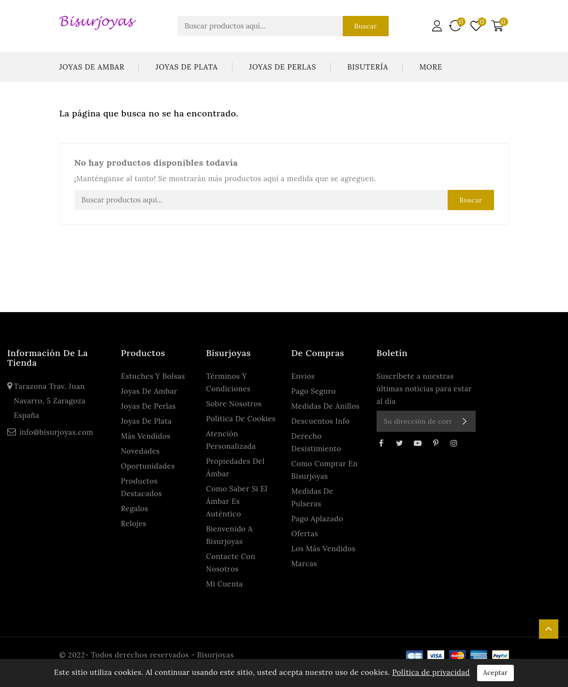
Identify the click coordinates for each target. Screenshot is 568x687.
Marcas (304, 563)
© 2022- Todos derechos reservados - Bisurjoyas (146, 654)
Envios (303, 376)
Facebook (381, 443)
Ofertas (305, 533)
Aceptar (495, 673)
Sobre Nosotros (234, 403)
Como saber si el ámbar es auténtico (236, 501)
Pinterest (435, 443)
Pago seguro (313, 391)
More (430, 67)
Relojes (133, 523)
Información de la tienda (47, 357)
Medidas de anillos (325, 406)
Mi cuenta (224, 583)
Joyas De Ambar (92, 67)
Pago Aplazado (317, 518)
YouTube (417, 443)
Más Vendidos (146, 436)
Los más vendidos (323, 548)
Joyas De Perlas (282, 67)
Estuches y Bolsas (153, 376)
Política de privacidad (431, 672)
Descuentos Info (320, 421)
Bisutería (367, 67)
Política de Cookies (241, 418)
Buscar (363, 26)
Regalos (134, 508)
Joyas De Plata (187, 67)
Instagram (454, 443)
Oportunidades (148, 466)
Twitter (399, 443)
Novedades (140, 451)
